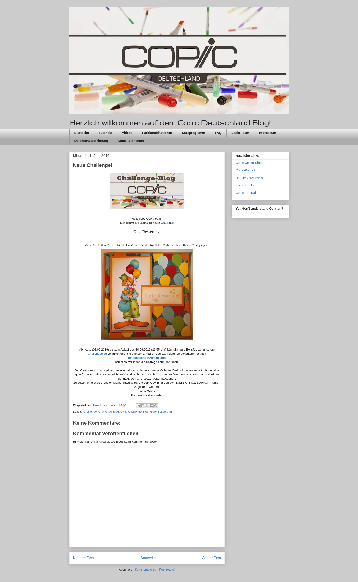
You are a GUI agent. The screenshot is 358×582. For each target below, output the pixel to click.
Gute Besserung (161, 411)
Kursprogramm (193, 133)
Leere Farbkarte (247, 185)
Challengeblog (97, 353)
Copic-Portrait (245, 170)
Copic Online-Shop (249, 163)
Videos (127, 133)
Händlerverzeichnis (249, 178)
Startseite (81, 133)
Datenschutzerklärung (91, 141)
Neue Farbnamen (131, 141)
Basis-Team (240, 133)
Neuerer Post (83, 558)
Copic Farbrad (246, 193)
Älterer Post (211, 558)
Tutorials (105, 133)
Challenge (90, 411)
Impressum (267, 133)
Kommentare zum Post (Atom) (155, 569)
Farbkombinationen (157, 133)
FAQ (218, 133)
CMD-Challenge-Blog (134, 411)
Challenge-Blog (108, 411)
